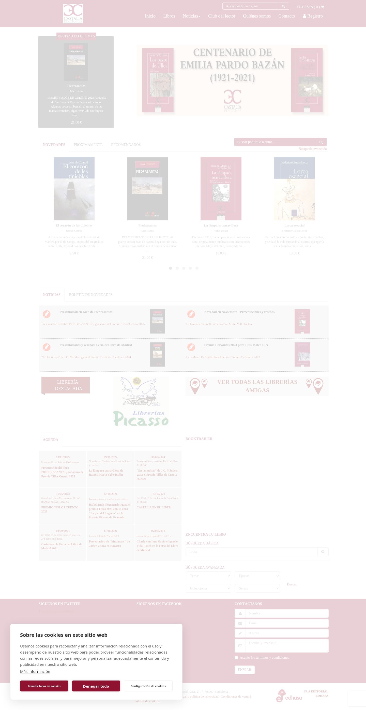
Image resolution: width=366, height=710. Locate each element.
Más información (35, 671)
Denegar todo (96, 686)
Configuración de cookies (148, 686)
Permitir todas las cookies (44, 686)
